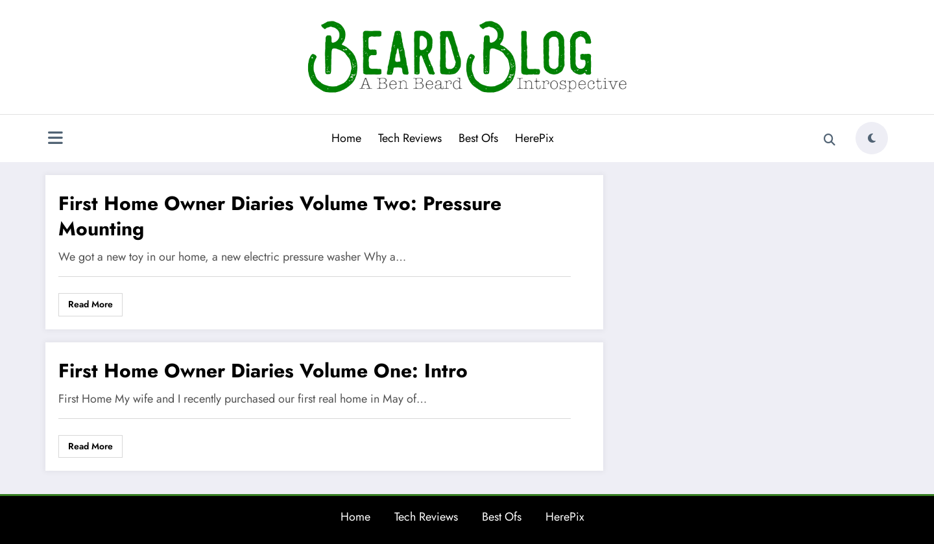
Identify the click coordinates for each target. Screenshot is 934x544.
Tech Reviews (410, 138)
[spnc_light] (872, 138)
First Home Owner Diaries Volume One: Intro (263, 370)
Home (346, 138)
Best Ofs (478, 138)
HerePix (534, 138)
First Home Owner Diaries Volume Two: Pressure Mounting (279, 216)
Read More (90, 304)
